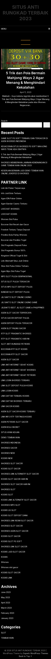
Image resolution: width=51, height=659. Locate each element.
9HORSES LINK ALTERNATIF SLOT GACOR (20, 474)
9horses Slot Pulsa (9, 219)
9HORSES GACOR (9, 448)
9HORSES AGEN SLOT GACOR (14, 531)
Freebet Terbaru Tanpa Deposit (15, 229)
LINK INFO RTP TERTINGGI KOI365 (16, 416)
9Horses (5, 562)
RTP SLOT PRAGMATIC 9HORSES (16, 333)
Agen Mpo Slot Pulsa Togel (13, 271)
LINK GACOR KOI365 (10, 406)
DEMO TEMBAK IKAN (10, 437)
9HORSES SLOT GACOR (12, 463)
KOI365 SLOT (7, 494)
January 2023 (7, 618)
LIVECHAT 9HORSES (10, 209)
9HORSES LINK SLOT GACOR (14, 546)
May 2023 (5, 597)
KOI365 (4, 557)
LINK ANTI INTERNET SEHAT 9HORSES (18, 370)
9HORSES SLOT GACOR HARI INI (15, 484)
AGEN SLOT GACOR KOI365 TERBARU (18, 411)
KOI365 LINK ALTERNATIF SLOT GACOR (18, 500)
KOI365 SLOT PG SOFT (11, 541)
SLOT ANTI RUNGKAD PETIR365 (15, 344)
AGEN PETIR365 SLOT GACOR (14, 422)
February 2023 (7, 613)
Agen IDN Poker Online (11, 198)
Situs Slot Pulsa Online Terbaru (15, 266)
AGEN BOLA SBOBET (10, 427)
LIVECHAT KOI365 (9, 214)
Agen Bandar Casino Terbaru (14, 203)
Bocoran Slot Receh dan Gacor (15, 224)
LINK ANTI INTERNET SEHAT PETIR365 (18, 375)
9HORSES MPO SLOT (10, 505)
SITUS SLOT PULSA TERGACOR (15, 281)
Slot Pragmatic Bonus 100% (13, 250)
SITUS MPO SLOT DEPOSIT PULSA (16, 287)
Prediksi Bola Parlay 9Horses (14, 235)
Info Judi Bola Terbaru (11, 193)
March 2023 (6, 608)
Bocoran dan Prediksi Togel (13, 240)
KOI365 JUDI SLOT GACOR (13, 552)
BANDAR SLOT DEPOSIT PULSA (15, 292)
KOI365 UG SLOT (8, 510)
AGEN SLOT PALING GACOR (13, 328)
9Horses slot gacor (9, 567)
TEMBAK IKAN (7, 638)
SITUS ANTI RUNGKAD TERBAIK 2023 (25, 12)
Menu (4, 29)
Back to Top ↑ (25, 656)
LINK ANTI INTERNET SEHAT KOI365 (17, 365)
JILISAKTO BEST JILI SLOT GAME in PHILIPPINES (22, 307)
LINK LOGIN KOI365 (9, 391)
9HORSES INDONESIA (10, 442)
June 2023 (6, 592)
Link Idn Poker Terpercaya (13, 188)
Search (4, 121)
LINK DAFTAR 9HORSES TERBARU (16, 401)
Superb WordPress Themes (35, 653)
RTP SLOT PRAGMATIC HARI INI (15, 339)
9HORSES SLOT (8, 489)
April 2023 (5, 602)
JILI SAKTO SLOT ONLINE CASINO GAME (19, 302)
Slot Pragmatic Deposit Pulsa (14, 245)
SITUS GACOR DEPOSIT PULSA (15, 318)
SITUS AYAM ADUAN (10, 432)
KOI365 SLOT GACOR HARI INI (14, 479)
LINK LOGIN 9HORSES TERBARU (15, 380)
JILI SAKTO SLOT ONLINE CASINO (16, 297)
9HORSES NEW (8, 453)
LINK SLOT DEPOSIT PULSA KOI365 (17, 385)
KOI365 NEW (7, 458)
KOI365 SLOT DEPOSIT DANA (14, 515)
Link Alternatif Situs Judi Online (14, 261)
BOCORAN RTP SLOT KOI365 (14, 349)
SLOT (3, 633)
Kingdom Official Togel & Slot (14, 255)
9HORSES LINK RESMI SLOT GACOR (17, 520)
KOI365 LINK (6, 578)
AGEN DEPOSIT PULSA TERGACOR (16, 323)
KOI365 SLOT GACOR (10, 468)
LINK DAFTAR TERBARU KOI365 (15, 396)
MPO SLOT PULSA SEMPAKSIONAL (16, 276)
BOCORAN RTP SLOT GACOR (14, 354)
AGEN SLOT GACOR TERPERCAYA (16, 313)
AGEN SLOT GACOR (10, 359)
